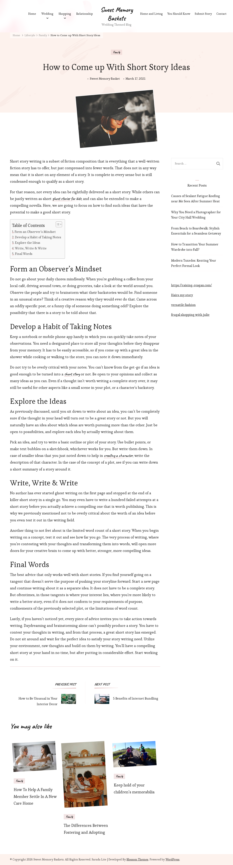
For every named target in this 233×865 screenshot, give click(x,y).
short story (72, 374)
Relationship (84, 14)
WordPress (172, 859)
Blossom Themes (137, 859)
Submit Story (204, 14)
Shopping (65, 14)
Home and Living (151, 14)
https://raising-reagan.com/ (191, 285)
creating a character (118, 456)
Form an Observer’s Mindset (35, 232)
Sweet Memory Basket (105, 79)
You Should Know (179, 14)
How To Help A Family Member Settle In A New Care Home (35, 796)
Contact (224, 14)
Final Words (23, 254)
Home (32, 14)
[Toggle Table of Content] (57, 224)
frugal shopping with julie (190, 315)
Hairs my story (182, 295)
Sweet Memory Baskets (116, 13)
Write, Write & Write (31, 248)
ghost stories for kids (66, 199)
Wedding (47, 14)
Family (116, 52)
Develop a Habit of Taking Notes (38, 237)
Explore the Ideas (27, 243)
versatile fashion (183, 305)
